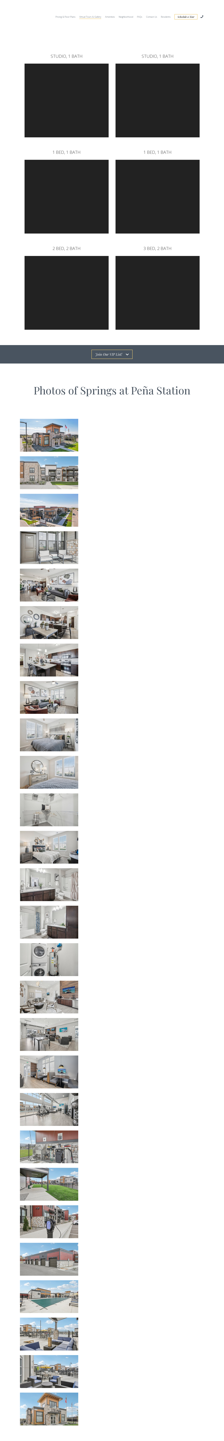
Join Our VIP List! (112, 335)
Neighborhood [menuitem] (126, 7)
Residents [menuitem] (166, 7)
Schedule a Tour (186, 7)
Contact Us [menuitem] (151, 7)
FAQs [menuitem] (139, 7)
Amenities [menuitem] (110, 7)
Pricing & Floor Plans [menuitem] (65, 7)
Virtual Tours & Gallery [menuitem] (90, 7)
